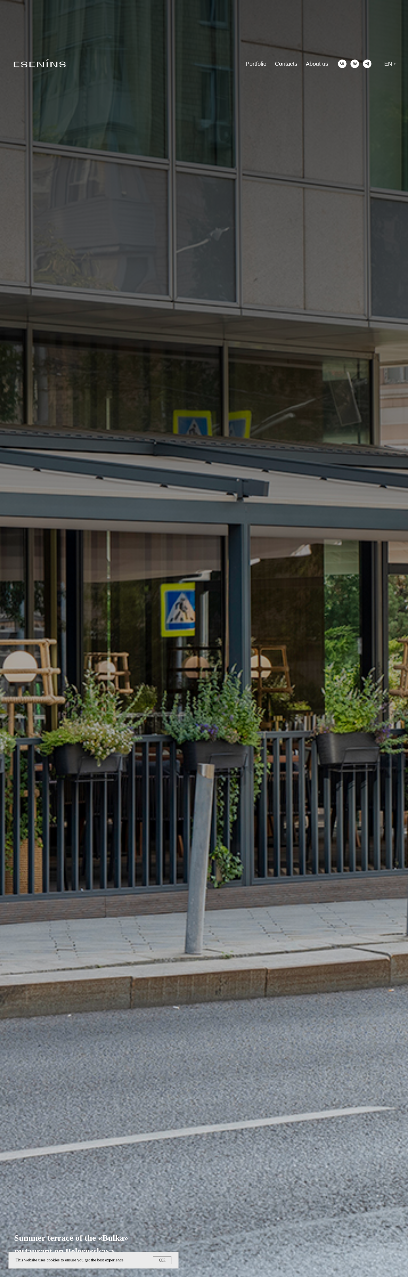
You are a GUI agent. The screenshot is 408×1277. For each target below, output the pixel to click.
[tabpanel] (204, 638)
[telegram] (367, 64)
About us (317, 64)
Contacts (286, 64)
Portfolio (256, 64)
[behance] (354, 64)
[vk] (342, 64)
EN (388, 64)
